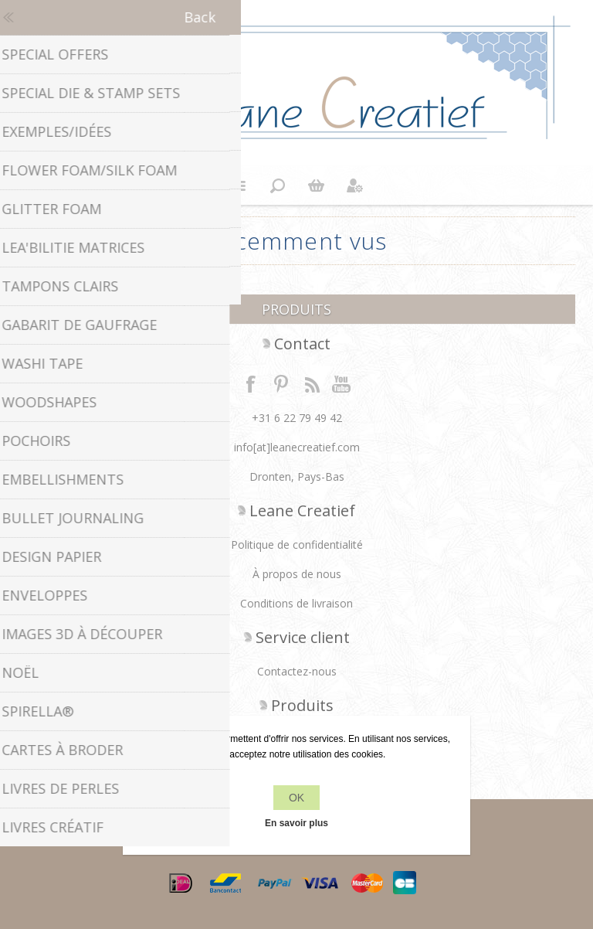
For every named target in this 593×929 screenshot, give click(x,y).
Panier (315, 185)
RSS (312, 383)
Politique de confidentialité (297, 544)
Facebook (251, 383)
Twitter (281, 383)
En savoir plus (296, 823)
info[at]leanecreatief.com (297, 447)
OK (296, 797)
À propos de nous (296, 574)
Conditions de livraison (296, 603)
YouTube (342, 383)
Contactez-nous (297, 671)
